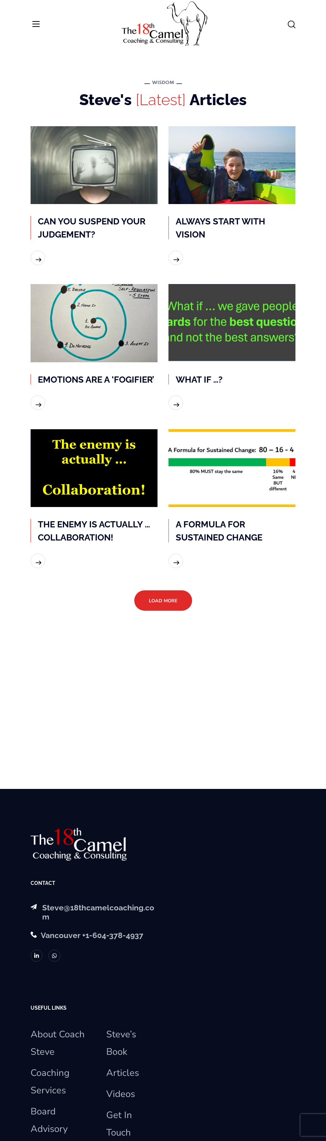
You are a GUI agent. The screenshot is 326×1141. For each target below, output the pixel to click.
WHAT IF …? (199, 379)
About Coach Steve (58, 1043)
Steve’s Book (121, 1043)
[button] (291, 24)
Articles (122, 1072)
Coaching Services (50, 1081)
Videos (120, 1094)
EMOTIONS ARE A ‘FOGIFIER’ (96, 379)
